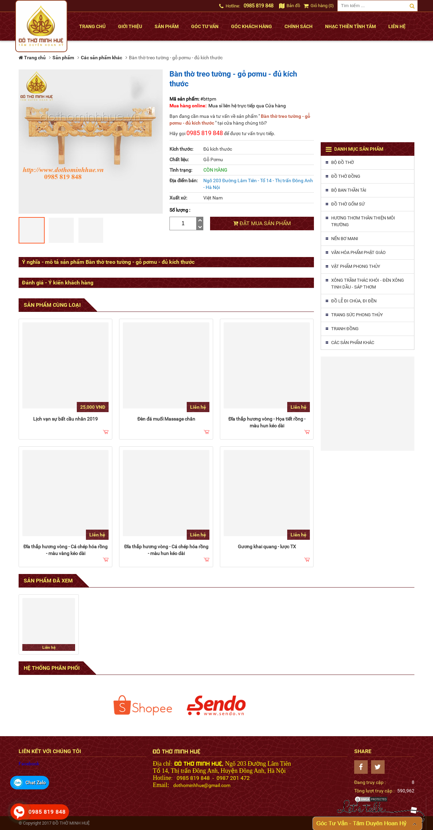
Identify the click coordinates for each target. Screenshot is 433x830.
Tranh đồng (345, 328)
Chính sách (298, 26)
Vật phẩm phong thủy (355, 266)
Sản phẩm (167, 26)
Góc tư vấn (205, 26)
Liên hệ (397, 26)
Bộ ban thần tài (348, 190)
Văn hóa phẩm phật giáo (358, 252)
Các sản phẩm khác (352, 342)
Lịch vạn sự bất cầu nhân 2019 (65, 419)
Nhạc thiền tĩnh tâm (350, 26)
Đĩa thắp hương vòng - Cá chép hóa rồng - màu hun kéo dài (166, 550)
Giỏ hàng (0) (318, 5)
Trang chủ (92, 26)
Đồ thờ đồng (345, 176)
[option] (143, 705)
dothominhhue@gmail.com (201, 785)
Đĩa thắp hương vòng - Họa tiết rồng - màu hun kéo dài (266, 422)
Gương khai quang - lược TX (267, 546)
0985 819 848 (258, 6)
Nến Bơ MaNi (344, 238)
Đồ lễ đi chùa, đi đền (354, 300)
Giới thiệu (130, 26)
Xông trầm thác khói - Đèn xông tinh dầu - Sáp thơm (367, 284)
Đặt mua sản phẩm (262, 223)
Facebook (29, 763)
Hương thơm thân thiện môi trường (363, 221)
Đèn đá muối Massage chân (166, 419)
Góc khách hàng (251, 26)
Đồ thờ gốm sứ (348, 204)
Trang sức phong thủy (357, 314)
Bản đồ (289, 5)
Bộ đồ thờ (342, 162)
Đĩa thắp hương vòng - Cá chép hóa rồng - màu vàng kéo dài (65, 550)
